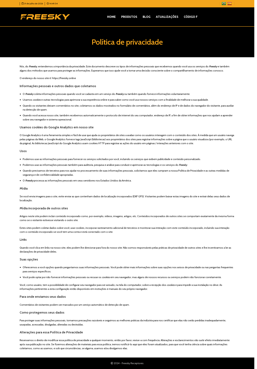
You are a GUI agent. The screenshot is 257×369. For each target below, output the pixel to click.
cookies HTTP (97, 143)
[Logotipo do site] (45, 16)
